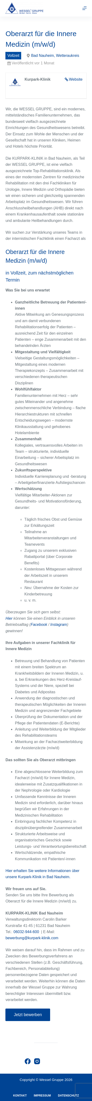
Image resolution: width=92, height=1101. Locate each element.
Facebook (39, 625)
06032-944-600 (26, 932)
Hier (8, 618)
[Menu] (84, 8)
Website (76, 79)
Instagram (58, 625)
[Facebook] (28, 1061)
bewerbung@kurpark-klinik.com (31, 938)
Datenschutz (68, 1095)
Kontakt (20, 1095)
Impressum (42, 1095)
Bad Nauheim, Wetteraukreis (55, 56)
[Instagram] (37, 1061)
